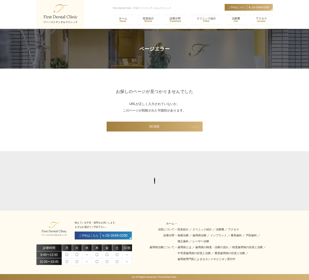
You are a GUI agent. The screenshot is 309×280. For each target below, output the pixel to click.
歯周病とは (184, 247)
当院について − (167, 229)
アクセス (261, 20)
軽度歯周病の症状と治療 (247, 247)
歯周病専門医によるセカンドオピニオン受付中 (206, 259)
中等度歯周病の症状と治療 (194, 253)
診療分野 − (170, 235)
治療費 (236, 20)
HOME (154, 127)
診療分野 (175, 20)
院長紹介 (148, 20)
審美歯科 (236, 235)
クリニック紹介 (206, 20)
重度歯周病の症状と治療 (230, 253)
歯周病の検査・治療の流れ (211, 247)
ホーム (123, 20)
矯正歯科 (183, 241)
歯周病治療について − (163, 247)
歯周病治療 (199, 235)
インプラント (218, 235)
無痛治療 (183, 235)
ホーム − (171, 223)
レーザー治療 (201, 241)
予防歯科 (251, 235)
